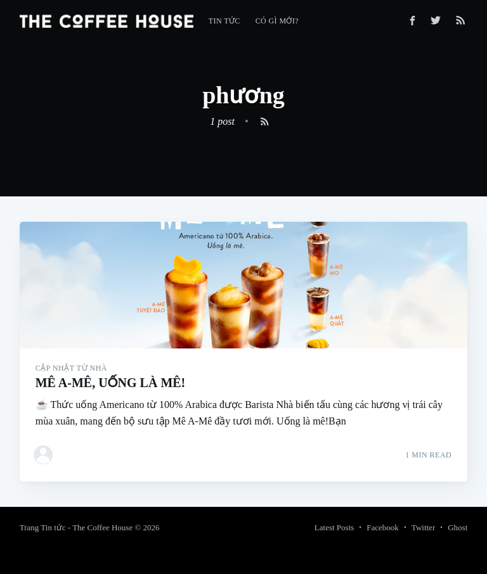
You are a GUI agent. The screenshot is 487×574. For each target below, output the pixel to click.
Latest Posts (334, 527)
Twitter (423, 527)
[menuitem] (224, 21)
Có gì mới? (277, 20)
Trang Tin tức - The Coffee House (76, 527)
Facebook (383, 527)
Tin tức (224, 20)
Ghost (457, 527)
